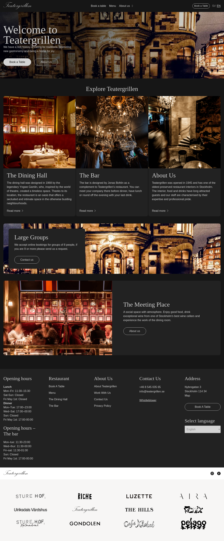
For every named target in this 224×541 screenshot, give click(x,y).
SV (214, 5)
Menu (112, 5)
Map (187, 395)
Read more (13, 210)
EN (219, 5)
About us (124, 5)
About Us (46, 62)
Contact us (26, 259)
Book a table (98, 5)
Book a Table (201, 5)
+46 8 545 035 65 (150, 387)
